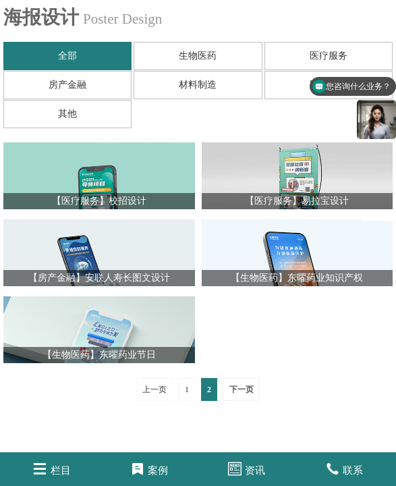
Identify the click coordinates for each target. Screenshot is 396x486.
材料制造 (198, 85)
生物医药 (198, 56)
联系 (344, 469)
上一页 (154, 389)
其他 (67, 114)
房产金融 (67, 85)
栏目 (51, 469)
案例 (149, 469)
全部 (67, 56)
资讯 (246, 469)
